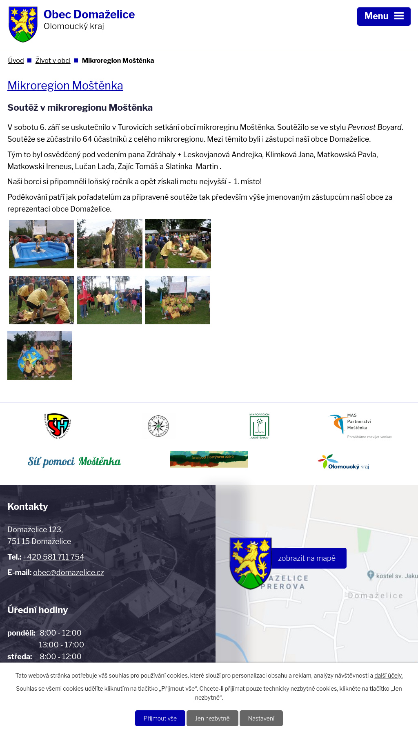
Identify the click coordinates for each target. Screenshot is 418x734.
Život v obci (53, 60)
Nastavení (261, 718)
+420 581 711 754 (53, 557)
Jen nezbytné (212, 718)
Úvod (16, 60)
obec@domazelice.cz (68, 572)
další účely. (388, 675)
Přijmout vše (160, 718)
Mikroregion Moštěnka (65, 85)
